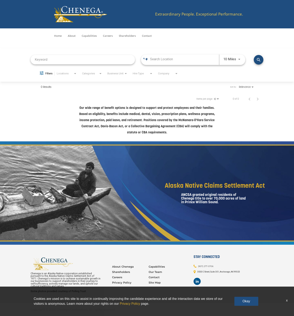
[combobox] (83, 59)
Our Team (155, 272)
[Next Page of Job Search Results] (258, 99)
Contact (147, 36)
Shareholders (127, 36)
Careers (108, 36)
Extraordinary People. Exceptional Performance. (199, 14)
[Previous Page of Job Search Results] (249, 99)
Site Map (155, 282)
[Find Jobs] (258, 60)
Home (58, 36)
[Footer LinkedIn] (197, 281)
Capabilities (89, 36)
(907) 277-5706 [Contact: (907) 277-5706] (205, 266)
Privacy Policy (121, 282)
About (72, 36)
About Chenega (123, 266)
